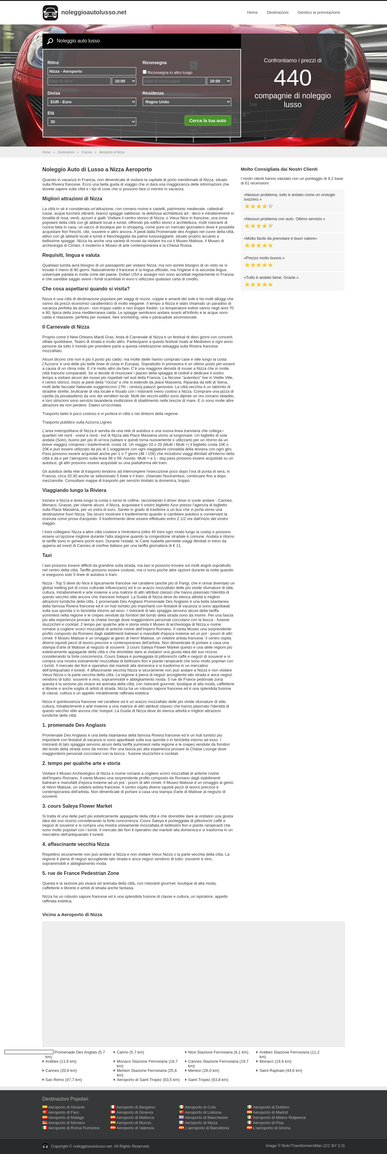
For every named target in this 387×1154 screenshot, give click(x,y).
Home (252, 12)
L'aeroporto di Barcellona (207, 1128)
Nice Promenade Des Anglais (71, 1052)
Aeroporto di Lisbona (203, 1112)
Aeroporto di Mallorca (135, 1117)
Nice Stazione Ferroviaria (210, 1052)
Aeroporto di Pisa (268, 1122)
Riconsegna (155, 62)
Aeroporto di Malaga (66, 1117)
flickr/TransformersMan (302, 1145)
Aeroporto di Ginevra (134, 1112)
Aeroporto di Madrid (270, 1112)
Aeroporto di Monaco (66, 1122)
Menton (194, 1070)
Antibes (52, 1061)
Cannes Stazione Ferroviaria (213, 1061)
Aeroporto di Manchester (206, 1117)
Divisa (54, 93)
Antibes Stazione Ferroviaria (284, 1052)
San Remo (55, 1079)
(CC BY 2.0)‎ (334, 1145)
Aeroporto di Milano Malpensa (279, 1117)
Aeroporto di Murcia (133, 1122)
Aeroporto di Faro (63, 1112)
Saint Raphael (271, 1070)
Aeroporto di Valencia (135, 1128)
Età (51, 113)
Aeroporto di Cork (200, 1107)
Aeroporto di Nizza (201, 1122)
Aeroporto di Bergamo (135, 1107)
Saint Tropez (199, 1079)
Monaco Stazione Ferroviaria (142, 1061)
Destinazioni (278, 12)
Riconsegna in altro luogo (170, 72)
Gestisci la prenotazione (319, 12)
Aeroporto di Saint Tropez (139, 1079)
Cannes (52, 1070)
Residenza (153, 93)
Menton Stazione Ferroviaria (141, 1070)
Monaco (266, 1061)
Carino (122, 1052)
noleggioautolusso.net (93, 12)
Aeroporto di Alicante (66, 1107)
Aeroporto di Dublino (271, 1107)
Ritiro (53, 62)
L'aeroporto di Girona (271, 1128)
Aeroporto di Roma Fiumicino (73, 1128)
